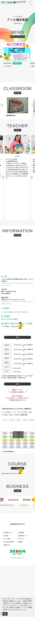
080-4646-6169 (7, 315)
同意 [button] (5, 613)
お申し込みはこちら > (17, 418)
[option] (16, 55)
